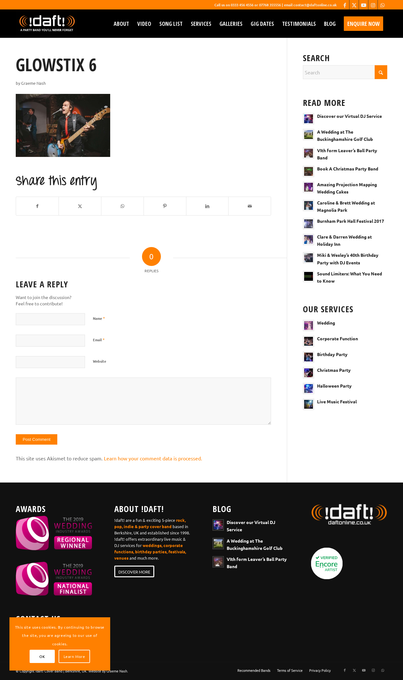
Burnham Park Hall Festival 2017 (350, 221)
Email (99, 339)
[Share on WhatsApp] (122, 206)
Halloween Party (334, 386)
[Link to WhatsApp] (382, 4)
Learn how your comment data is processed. (153, 458)
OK (42, 656)
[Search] (345, 72)
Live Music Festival (337, 401)
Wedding (326, 323)
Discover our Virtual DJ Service (349, 116)
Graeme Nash (33, 83)
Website (99, 361)
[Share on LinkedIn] (207, 206)
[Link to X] (354, 4)
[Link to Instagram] (372, 4)
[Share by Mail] (250, 206)
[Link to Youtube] (363, 4)
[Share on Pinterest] (165, 206)
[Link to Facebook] (344, 4)
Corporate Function (337, 338)
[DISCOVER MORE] (134, 572)
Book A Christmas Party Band (347, 168)
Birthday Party (332, 354)
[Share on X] (80, 206)
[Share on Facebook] (37, 206)
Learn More (74, 656)
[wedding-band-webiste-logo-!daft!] (46, 23)
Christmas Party (334, 370)
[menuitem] (121, 23)
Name (99, 318)
